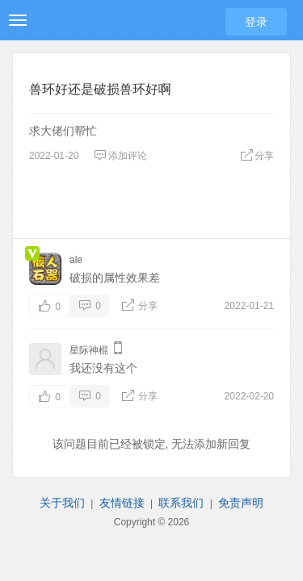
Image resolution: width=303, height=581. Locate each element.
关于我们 (62, 502)
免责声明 (240, 502)
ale (75, 259)
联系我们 (181, 502)
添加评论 (120, 155)
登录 (256, 21)
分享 (257, 155)
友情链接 (122, 502)
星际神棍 (88, 350)
